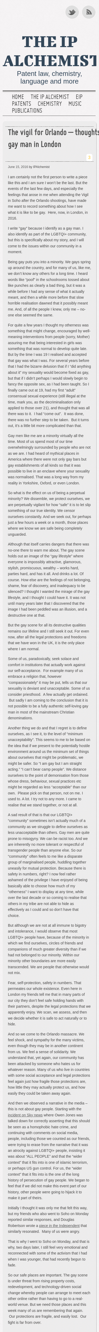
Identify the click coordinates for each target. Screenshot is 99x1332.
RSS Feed (89, 12)
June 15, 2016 (18, 167)
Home (18, 97)
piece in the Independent (59, 1226)
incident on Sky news (25, 1115)
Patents (21, 104)
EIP (79, 97)
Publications (27, 111)
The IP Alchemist (50, 97)
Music (75, 104)
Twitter (72, 12)
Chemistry (50, 104)
